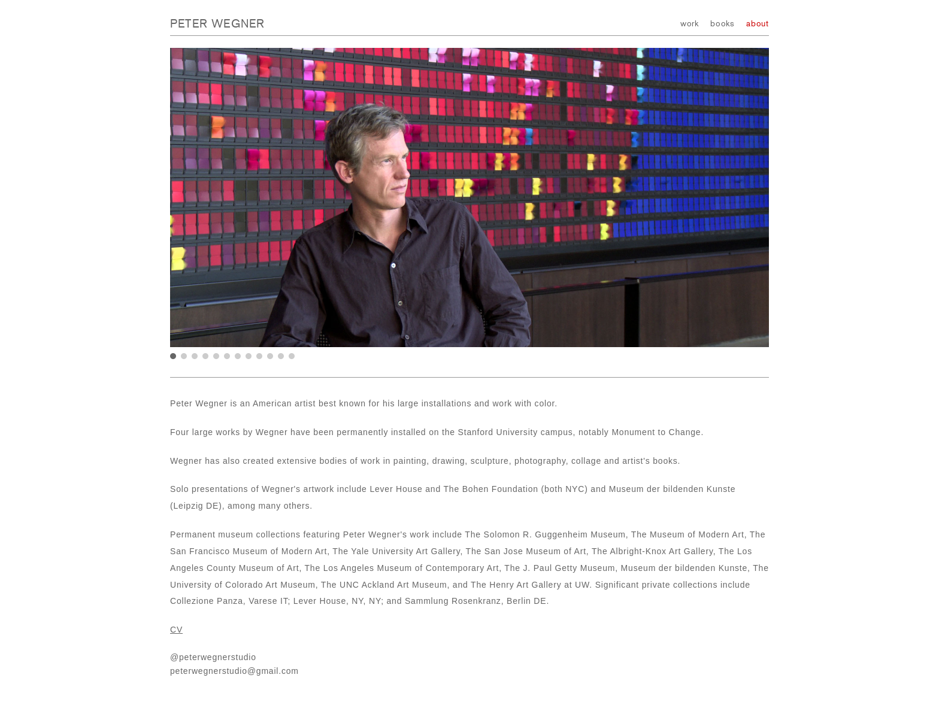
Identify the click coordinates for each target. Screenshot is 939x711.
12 (292, 356)
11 (281, 356)
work (689, 24)
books (722, 24)
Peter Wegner (217, 24)
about (757, 24)
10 (270, 356)
